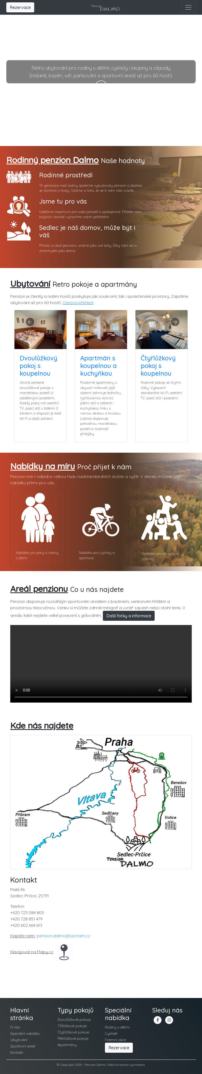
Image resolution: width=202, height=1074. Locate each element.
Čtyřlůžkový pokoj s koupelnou (158, 365)
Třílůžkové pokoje (72, 1025)
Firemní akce (115, 1039)
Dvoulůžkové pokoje (74, 1019)
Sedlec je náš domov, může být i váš (87, 231)
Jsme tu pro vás (63, 201)
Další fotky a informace (128, 615)
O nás (15, 1027)
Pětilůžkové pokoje (73, 1038)
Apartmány (67, 1044)
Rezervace (20, 7)
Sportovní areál (22, 1046)
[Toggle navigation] (188, 7)
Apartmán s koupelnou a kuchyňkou (98, 365)
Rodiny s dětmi (117, 1027)
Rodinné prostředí (66, 175)
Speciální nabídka (24, 1033)
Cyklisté (111, 1033)
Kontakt (16, 1052)
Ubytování (18, 1039)
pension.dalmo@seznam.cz (63, 935)
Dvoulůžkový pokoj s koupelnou (38, 365)
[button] (28, 316)
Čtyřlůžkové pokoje (73, 1032)
